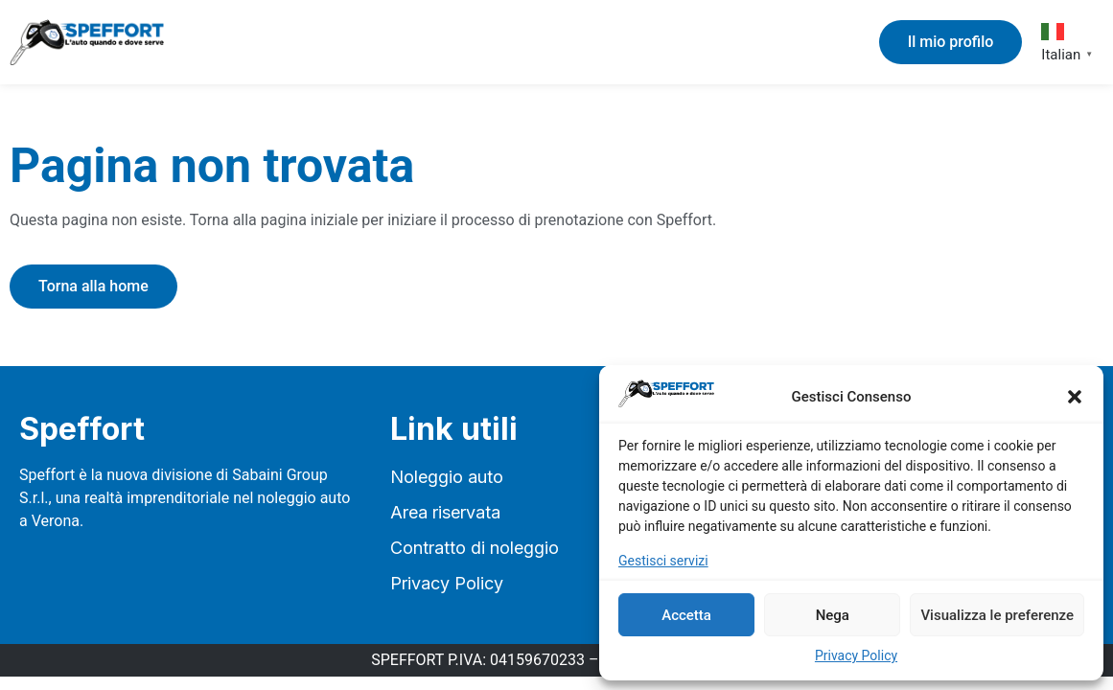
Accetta (686, 615)
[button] (1074, 396)
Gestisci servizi (663, 560)
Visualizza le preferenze (997, 615)
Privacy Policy (856, 655)
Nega (832, 615)
